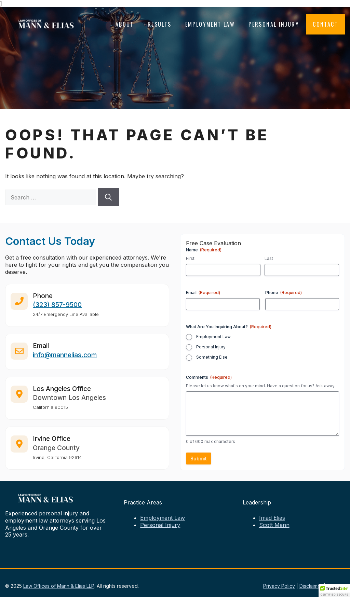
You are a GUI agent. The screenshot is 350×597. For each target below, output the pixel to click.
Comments (209, 377)
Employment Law (210, 24)
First (190, 258)
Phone (283, 292)
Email (203, 292)
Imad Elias (272, 517)
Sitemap (336, 586)
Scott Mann (274, 525)
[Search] (108, 197)
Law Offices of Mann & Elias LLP (58, 586)
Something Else (212, 357)
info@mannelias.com (65, 358)
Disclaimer (310, 586)
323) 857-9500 (58, 308)
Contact (325, 24)
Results (160, 24)
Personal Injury (273, 24)
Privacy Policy (279, 586)
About (125, 24)
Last (269, 258)
